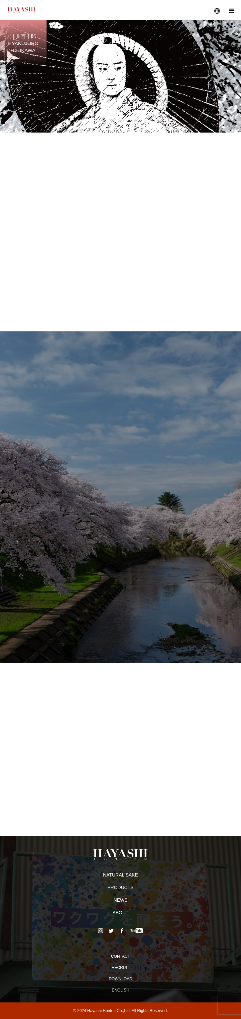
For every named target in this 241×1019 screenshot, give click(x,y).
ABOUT (120, 912)
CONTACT (120, 956)
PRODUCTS (120, 887)
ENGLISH (120, 990)
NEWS (121, 900)
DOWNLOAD (120, 979)
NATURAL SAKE (120, 874)
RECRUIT (120, 967)
